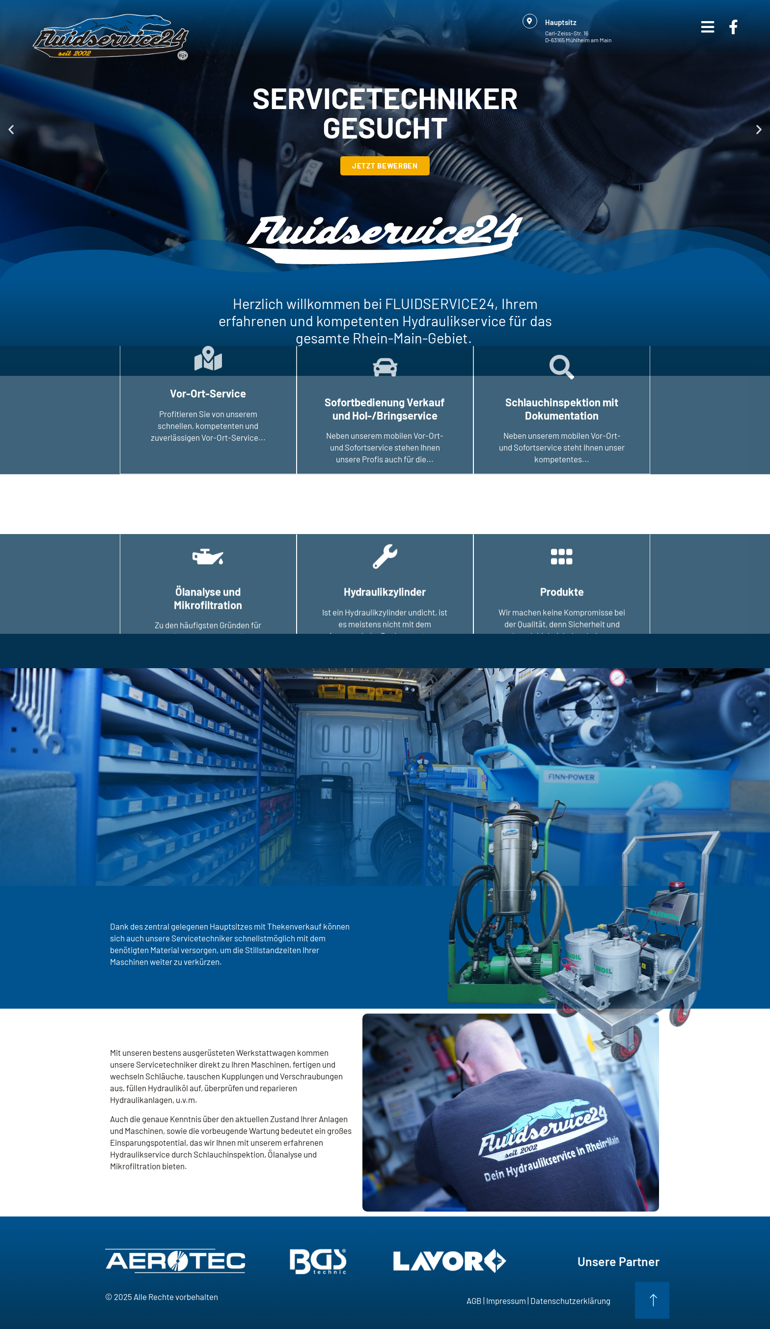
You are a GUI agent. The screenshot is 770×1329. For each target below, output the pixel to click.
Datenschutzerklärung (570, 1300)
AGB (474, 1300)
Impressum (506, 1300)
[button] (11, 129)
